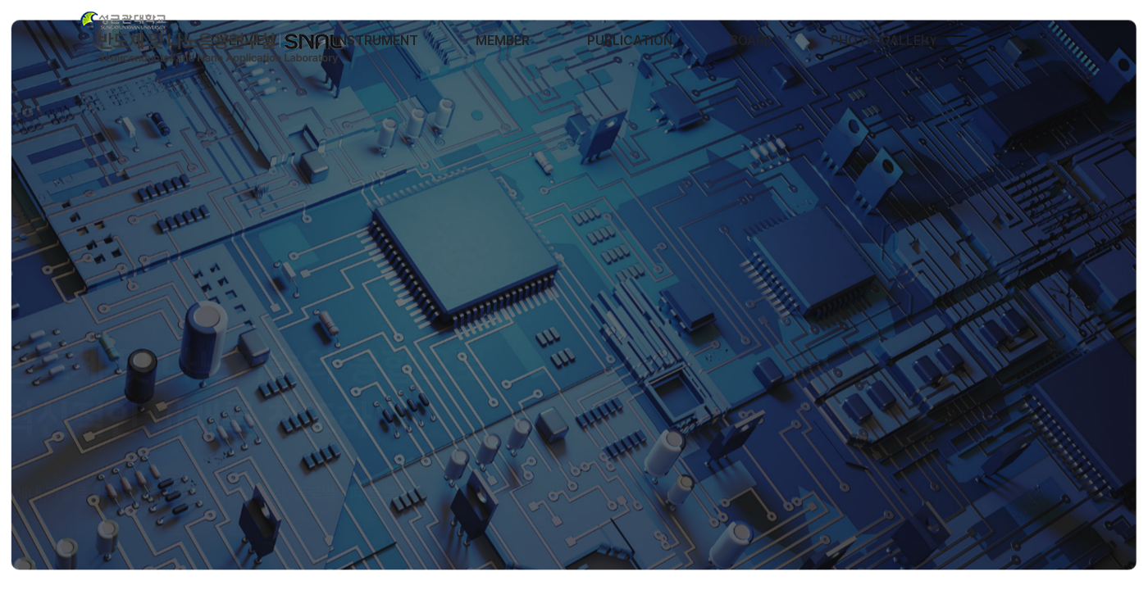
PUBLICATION (629, 40)
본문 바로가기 (0, 0)
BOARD (751, 40)
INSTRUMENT (376, 40)
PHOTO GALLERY (884, 40)
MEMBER (503, 40)
